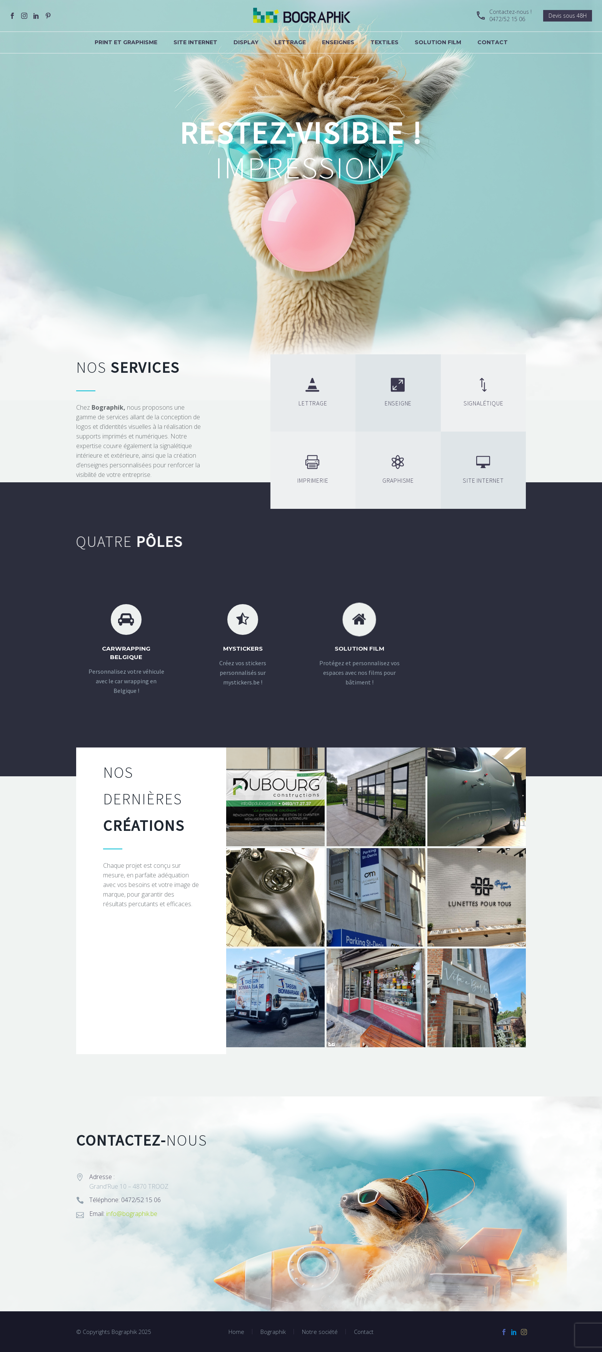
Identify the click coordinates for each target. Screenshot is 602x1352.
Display (245, 42)
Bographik (273, 1332)
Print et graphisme (126, 42)
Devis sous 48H (568, 15)
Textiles (384, 42)
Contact (492, 42)
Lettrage (290, 42)
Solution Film (438, 42)
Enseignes (338, 42)
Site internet (195, 42)
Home (236, 1332)
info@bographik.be (131, 1213)
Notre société (320, 1332)
